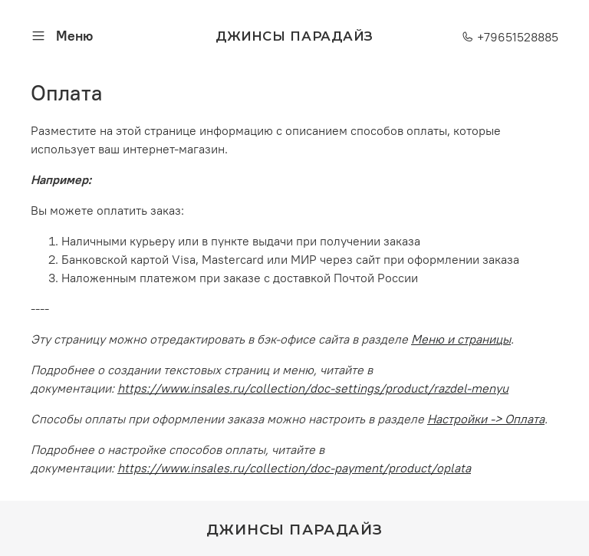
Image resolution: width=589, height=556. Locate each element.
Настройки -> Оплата (486, 418)
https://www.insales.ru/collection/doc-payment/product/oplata (294, 467)
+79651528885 (510, 36)
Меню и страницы (461, 339)
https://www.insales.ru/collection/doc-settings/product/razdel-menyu (312, 388)
